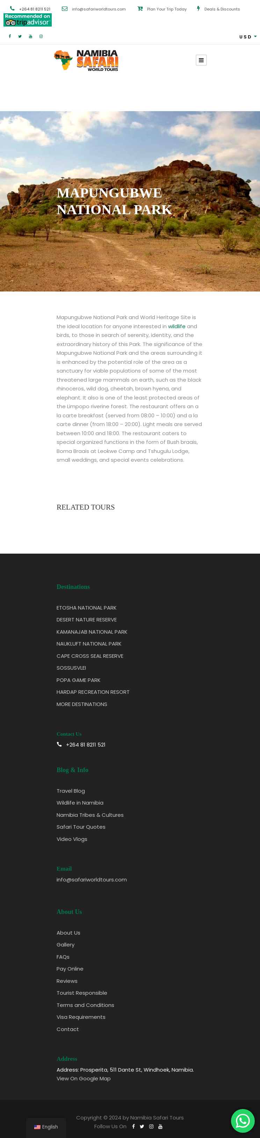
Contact (68, 1029)
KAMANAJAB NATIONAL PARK (92, 631)
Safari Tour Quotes (81, 826)
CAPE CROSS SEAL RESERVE (90, 656)
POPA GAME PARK (79, 680)
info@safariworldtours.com (99, 9)
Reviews (67, 981)
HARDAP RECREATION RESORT (93, 692)
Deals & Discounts (222, 9)
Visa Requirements (81, 1017)
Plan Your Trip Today (167, 9)
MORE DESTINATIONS (82, 704)
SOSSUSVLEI (71, 667)
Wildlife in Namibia (80, 802)
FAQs (63, 956)
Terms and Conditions (85, 1005)
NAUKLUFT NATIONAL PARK (89, 643)
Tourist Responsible (82, 992)
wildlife (177, 326)
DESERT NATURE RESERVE (87, 619)
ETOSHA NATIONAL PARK (87, 607)
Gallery (65, 944)
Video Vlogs (72, 839)
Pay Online (70, 968)
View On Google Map (84, 1078)
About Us (68, 932)
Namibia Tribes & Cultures (90, 815)
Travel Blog (71, 790)
